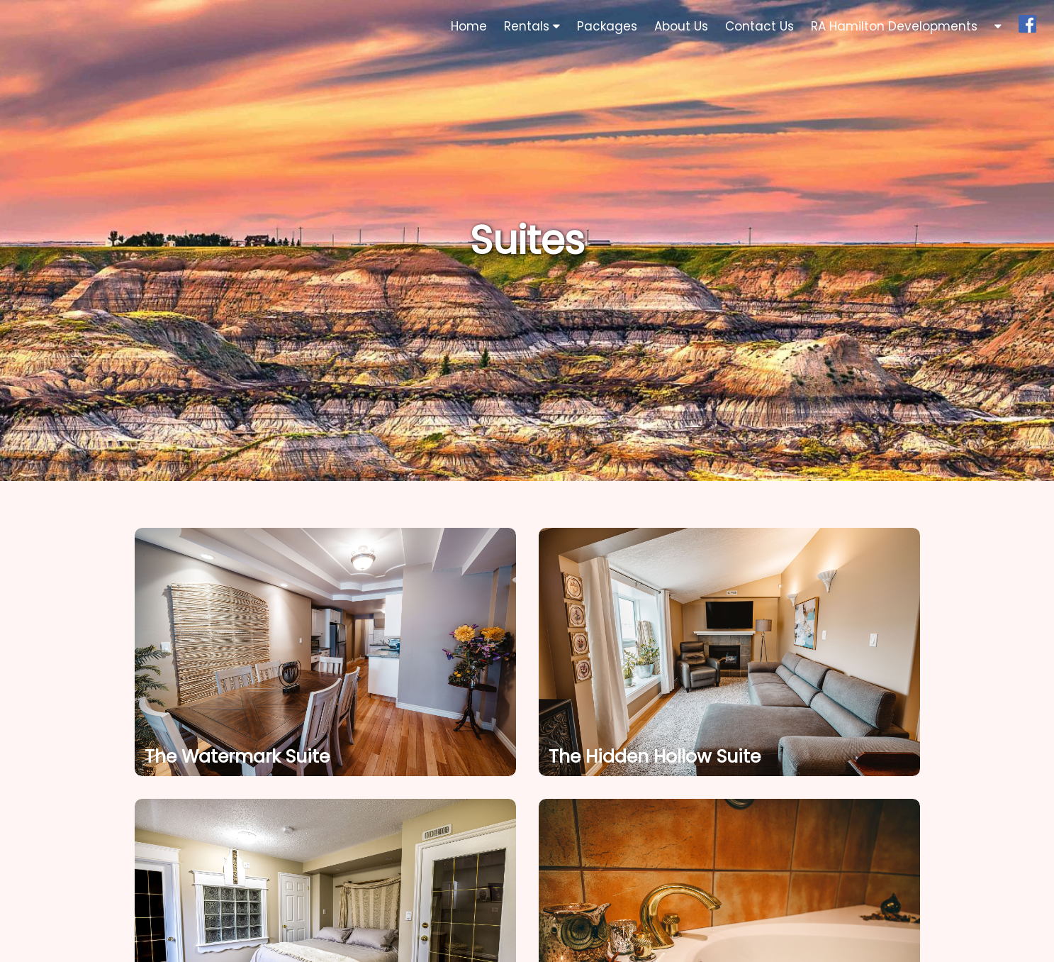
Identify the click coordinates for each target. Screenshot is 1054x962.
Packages (607, 26)
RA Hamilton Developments (894, 26)
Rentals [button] (532, 26)
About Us (681, 26)
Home (469, 26)
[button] (998, 26)
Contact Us (759, 26)
